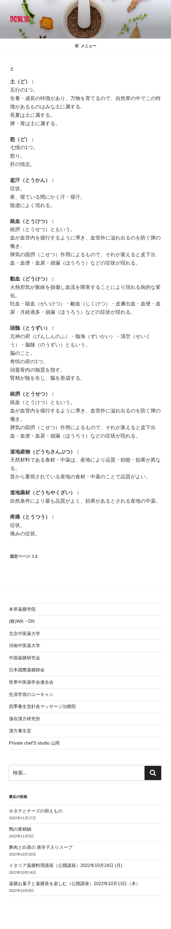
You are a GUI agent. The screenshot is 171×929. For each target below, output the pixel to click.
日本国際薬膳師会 (27, 669)
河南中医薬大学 (24, 645)
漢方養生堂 (20, 730)
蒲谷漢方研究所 (24, 718)
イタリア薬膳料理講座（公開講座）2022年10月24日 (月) (65, 865)
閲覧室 (20, 19)
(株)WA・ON (22, 621)
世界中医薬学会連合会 (31, 682)
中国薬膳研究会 (24, 657)
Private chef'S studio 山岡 (34, 743)
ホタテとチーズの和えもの (35, 811)
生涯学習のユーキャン (31, 694)
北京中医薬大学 (24, 633)
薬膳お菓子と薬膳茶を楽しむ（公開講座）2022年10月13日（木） (74, 883)
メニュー (85, 46)
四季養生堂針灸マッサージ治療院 (42, 706)
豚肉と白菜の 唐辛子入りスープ (41, 847)
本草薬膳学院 (22, 609)
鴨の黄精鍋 (20, 829)
